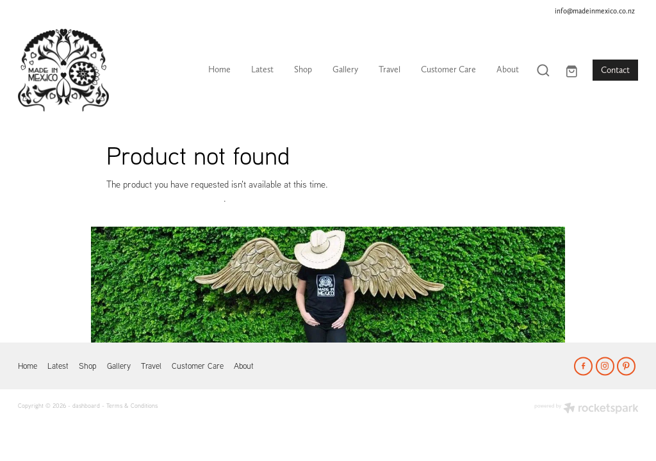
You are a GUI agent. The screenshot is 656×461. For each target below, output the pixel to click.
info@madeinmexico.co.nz (595, 10)
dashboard (86, 405)
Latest (262, 69)
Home (219, 69)
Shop (303, 69)
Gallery (345, 69)
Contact (615, 70)
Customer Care (448, 69)
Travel (389, 69)
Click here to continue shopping (165, 198)
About (507, 69)
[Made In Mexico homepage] (80, 70)
